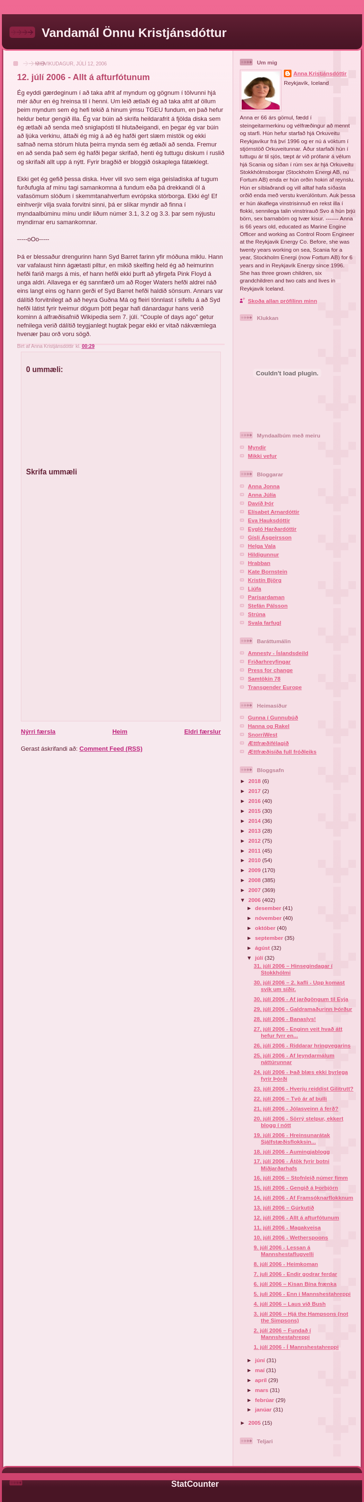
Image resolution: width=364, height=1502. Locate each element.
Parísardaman (266, 597)
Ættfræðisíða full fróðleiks (282, 751)
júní (260, 1360)
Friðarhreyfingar (269, 661)
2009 (255, 870)
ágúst (263, 948)
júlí (259, 958)
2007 (255, 890)
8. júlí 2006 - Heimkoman (286, 1264)
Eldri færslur (202, 731)
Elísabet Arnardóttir (274, 512)
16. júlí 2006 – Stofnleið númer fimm (301, 1177)
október (266, 928)
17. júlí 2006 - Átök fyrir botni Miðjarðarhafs (291, 1164)
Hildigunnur (263, 554)
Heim (119, 731)
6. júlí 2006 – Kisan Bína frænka (295, 1284)
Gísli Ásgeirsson (269, 537)
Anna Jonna (264, 486)
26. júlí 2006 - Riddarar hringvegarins (302, 1045)
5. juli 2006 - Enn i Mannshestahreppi (302, 1294)
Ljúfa (254, 588)
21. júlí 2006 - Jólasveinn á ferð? (296, 1108)
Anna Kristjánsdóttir (319, 73)
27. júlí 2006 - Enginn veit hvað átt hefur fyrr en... (298, 1032)
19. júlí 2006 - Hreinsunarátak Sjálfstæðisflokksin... (292, 1138)
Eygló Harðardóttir (272, 529)
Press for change (270, 670)
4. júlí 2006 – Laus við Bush (290, 1304)
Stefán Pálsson (268, 605)
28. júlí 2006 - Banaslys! (285, 1019)
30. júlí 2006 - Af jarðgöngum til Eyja (301, 999)
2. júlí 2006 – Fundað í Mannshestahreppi (282, 1333)
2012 (255, 840)
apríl (261, 1380)
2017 (255, 791)
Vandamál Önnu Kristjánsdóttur (134, 33)
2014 (255, 821)
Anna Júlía (262, 495)
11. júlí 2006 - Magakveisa (287, 1227)
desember (268, 908)
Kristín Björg (265, 580)
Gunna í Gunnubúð (273, 717)
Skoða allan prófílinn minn (282, 301)
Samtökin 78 (264, 678)
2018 (255, 781)
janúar (264, 1409)
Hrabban (259, 563)
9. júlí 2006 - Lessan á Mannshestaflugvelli (284, 1250)
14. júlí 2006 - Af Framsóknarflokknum (303, 1197)
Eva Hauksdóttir (269, 520)
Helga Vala (261, 546)
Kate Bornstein (267, 571)
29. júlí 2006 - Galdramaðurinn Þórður (303, 1009)
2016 (255, 801)
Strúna (256, 614)
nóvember (269, 918)
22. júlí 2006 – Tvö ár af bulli (290, 1098)
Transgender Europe (275, 687)
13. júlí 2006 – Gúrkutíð (284, 1207)
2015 (255, 811)
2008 (255, 880)
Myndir (257, 447)
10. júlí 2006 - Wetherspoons (291, 1237)
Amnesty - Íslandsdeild (278, 653)
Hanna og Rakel (269, 726)
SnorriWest (262, 734)
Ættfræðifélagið (268, 743)
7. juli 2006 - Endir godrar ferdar (295, 1274)
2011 (255, 850)
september (269, 938)
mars (262, 1390)
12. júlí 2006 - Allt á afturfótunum (83, 77)
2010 (255, 860)
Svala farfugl (264, 622)
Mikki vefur (262, 456)
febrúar (265, 1400)
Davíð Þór (261, 503)
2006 (255, 900)
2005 (255, 1423)
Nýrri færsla (38, 731)
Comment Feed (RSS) (111, 748)
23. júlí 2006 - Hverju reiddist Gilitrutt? (303, 1088)
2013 (255, 831)
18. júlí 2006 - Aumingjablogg (292, 1151)
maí (260, 1370)
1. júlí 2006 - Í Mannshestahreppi (296, 1347)
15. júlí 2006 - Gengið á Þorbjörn (296, 1187)
